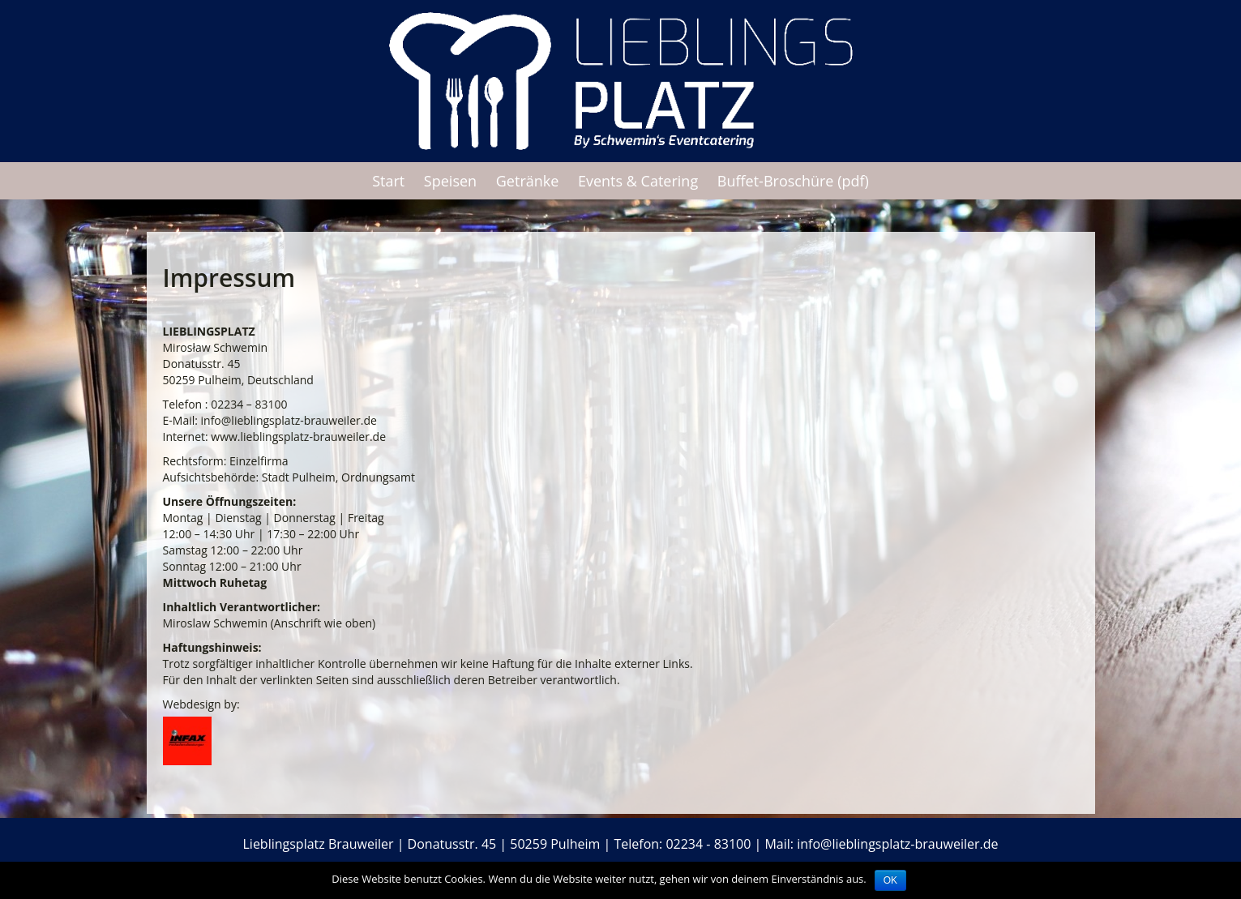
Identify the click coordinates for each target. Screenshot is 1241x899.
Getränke (527, 181)
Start (388, 181)
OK (890, 880)
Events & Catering (638, 181)
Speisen (450, 181)
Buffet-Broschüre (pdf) (793, 181)
